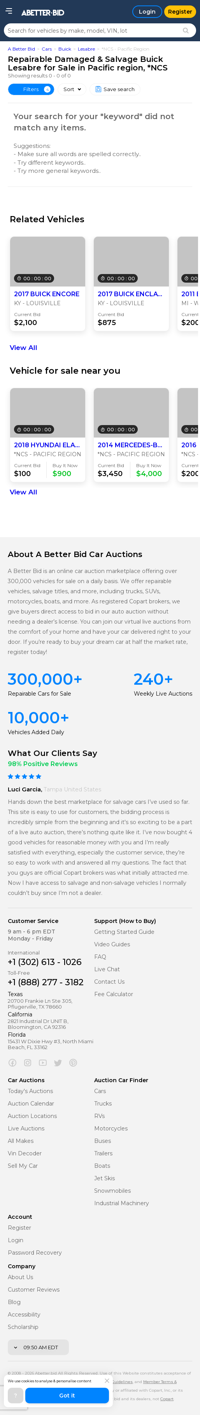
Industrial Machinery (121, 1203)
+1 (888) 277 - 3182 (46, 982)
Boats (102, 1166)
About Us (20, 1277)
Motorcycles (111, 1128)
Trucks (103, 1103)
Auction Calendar (31, 1103)
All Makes (20, 1141)
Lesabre (86, 49)
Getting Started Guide (124, 932)
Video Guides (112, 944)
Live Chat (107, 969)
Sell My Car (23, 1166)
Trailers (103, 1153)
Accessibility (24, 1314)
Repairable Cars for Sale (39, 693)
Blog (14, 1302)
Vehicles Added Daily (36, 732)
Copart (167, 1398)
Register (19, 1228)
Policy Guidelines (115, 1381)
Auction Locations (32, 1116)
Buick (64, 49)
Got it (67, 1395)
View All (23, 348)
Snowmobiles (112, 1191)
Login (15, 1240)
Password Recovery (35, 1253)
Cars (47, 49)
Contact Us (109, 982)
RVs (99, 1116)
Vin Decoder (25, 1153)
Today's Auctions (30, 1091)
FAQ (100, 957)
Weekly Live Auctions (163, 693)
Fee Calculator (113, 994)
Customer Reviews (34, 1290)
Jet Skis (104, 1178)
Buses (102, 1141)
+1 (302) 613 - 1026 (45, 962)
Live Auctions (26, 1128)
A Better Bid (21, 49)
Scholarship (23, 1327)
